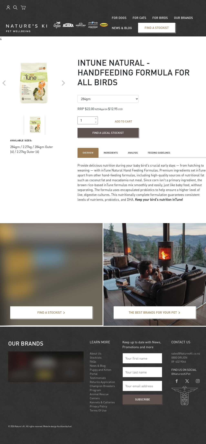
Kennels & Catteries (102, 402)
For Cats (139, 18)
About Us (95, 353)
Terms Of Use (98, 410)
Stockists (96, 357)
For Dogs (119, 18)
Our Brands (183, 18)
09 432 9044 (178, 361)
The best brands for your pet (134, 309)
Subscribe (142, 399)
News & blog (122, 28)
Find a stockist (145, 25)
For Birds (160, 18)
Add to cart (123, 121)
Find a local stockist (92, 130)
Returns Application (102, 382)
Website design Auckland (54, 426)
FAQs (93, 361)
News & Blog (98, 365)
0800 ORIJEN (179, 357)
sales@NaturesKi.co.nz (185, 353)
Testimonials (98, 378)
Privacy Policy (98, 406)
